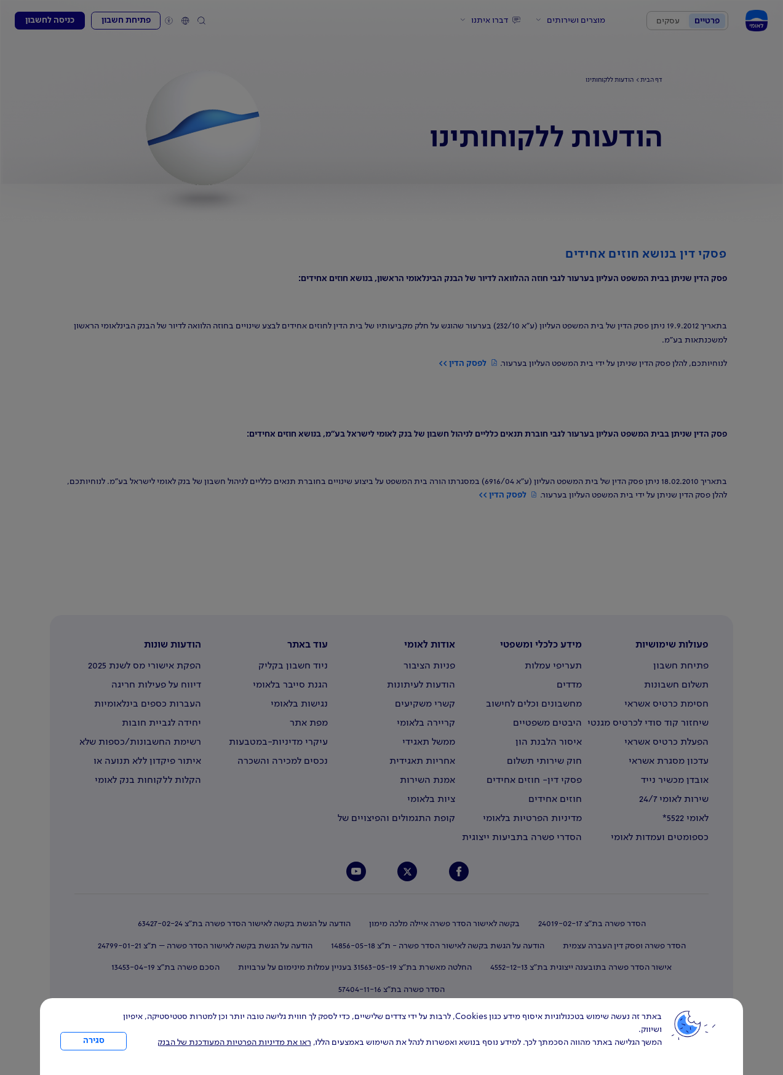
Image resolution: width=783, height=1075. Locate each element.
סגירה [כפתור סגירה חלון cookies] (94, 1040)
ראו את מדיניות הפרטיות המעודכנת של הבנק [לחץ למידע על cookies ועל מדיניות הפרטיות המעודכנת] (234, 1042)
